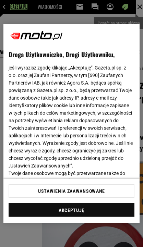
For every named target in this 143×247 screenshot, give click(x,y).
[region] (71, 123)
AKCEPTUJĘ (71, 210)
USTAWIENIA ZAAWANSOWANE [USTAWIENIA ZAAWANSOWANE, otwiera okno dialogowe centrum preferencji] (71, 191)
